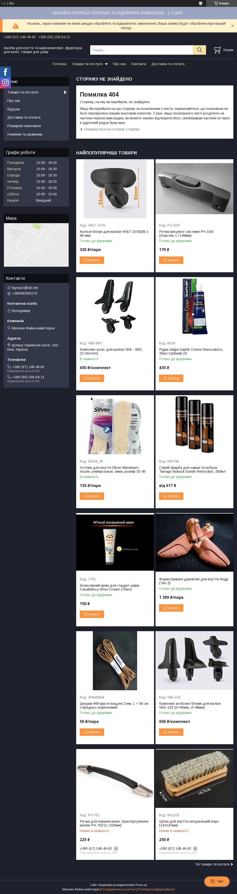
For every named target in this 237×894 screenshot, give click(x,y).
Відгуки (13, 109)
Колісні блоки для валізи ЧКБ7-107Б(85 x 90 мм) (114, 233)
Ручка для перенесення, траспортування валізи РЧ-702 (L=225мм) (114, 823)
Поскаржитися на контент (118, 889)
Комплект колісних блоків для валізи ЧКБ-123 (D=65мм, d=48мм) (190, 705)
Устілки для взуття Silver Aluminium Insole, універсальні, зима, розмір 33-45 (113, 469)
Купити (94, 260)
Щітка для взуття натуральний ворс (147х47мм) (189, 823)
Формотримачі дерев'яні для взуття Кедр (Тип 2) (193, 581)
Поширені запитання (24, 126)
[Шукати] (199, 50)
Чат (216, 881)
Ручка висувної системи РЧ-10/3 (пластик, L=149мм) (186, 233)
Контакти (138, 64)
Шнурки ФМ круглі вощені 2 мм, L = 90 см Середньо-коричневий (114, 705)
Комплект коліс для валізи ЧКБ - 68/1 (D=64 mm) (111, 351)
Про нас (119, 64)
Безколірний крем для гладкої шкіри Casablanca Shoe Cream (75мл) (109, 587)
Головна (59, 64)
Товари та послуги (87, 64)
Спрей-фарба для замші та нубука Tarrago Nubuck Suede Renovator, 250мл (192, 469)
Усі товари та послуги (212, 864)
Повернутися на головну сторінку (112, 129)
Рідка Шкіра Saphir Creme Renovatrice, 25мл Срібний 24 (191, 351)
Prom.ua (141, 885)
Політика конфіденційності (156, 889)
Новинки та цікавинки (24, 134)
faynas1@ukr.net (25, 288)
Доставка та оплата (168, 64)
